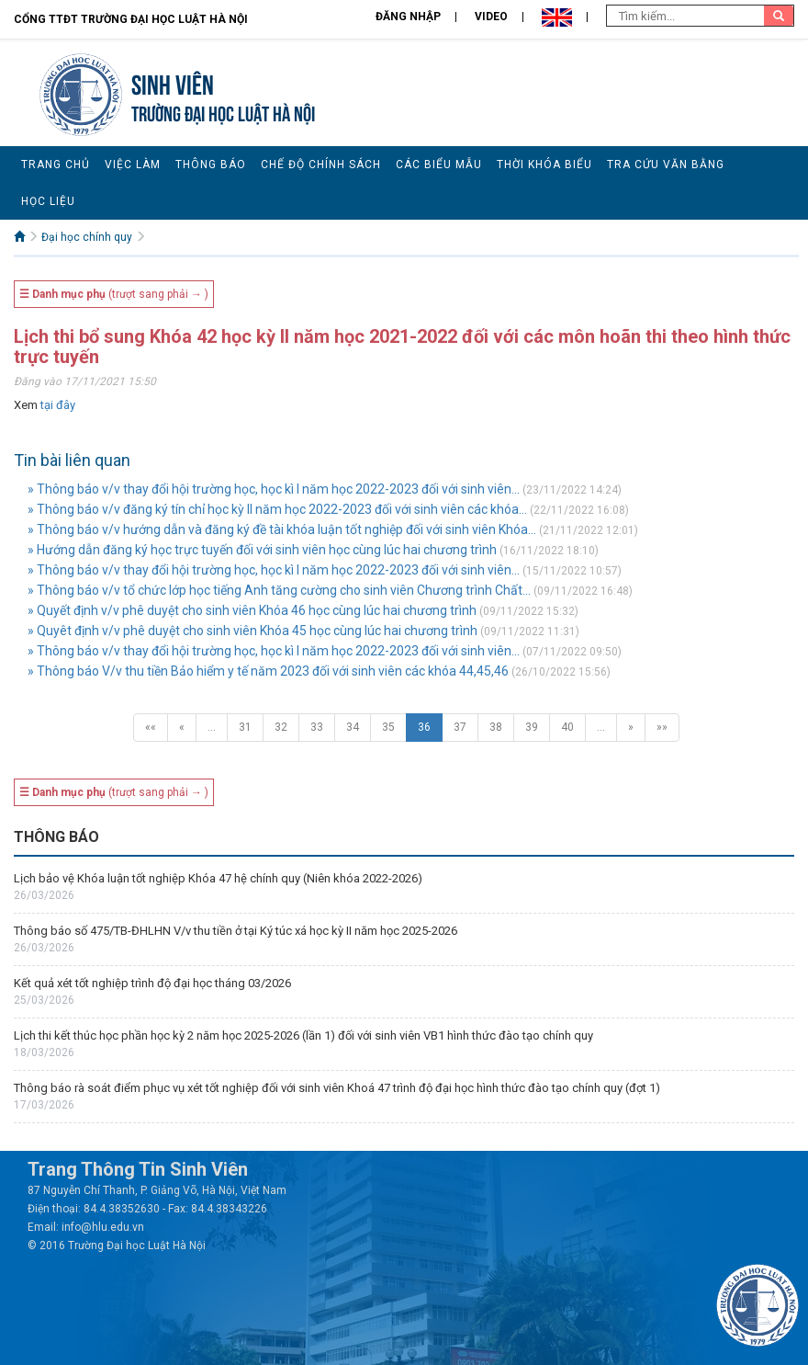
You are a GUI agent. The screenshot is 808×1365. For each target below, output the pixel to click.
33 (316, 727)
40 (567, 727)
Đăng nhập (408, 16)
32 (281, 727)
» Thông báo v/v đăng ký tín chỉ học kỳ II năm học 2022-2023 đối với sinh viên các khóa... (277, 509)
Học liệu (48, 201)
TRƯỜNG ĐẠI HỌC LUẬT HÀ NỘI (223, 111)
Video (491, 16)
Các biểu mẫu (439, 164)
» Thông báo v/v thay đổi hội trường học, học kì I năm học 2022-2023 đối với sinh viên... (274, 489)
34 (352, 727)
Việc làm (133, 164)
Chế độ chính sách (321, 164)
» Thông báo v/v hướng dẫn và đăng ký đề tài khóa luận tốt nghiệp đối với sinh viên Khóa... (282, 529)
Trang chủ (55, 164)
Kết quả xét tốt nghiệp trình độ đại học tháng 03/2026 (152, 983)
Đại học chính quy (86, 237)
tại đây (57, 405)
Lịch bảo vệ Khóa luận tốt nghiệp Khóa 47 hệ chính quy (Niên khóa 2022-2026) (218, 878)
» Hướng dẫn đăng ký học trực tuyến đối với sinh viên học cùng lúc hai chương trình (262, 549)
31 (245, 727)
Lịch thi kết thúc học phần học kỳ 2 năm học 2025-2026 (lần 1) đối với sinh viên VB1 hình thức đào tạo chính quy (303, 1035)
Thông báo (210, 164)
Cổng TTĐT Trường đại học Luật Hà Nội (131, 19)
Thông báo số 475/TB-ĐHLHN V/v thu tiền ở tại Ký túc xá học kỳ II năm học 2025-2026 (235, 931)
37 (460, 727)
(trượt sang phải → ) (113, 294)
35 (388, 727)
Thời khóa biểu (544, 164)
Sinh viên (172, 82)
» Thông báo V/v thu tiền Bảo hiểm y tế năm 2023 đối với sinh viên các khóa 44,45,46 (268, 671)
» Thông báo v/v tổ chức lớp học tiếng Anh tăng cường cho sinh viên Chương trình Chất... (279, 590)
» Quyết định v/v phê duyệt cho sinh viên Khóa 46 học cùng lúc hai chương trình (252, 610)
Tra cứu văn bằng (665, 164)
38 (495, 727)
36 (424, 727)
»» (662, 727)
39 (531, 727)
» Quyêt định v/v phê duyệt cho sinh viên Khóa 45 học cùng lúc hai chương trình (252, 630)
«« (150, 727)
